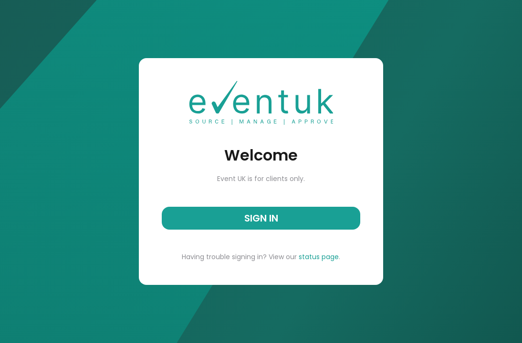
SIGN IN (261, 218)
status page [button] (318, 257)
